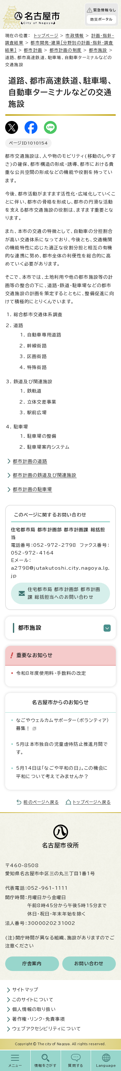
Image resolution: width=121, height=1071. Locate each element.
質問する (75, 1065)
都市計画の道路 (30, 461)
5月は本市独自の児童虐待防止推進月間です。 (62, 748)
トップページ (46, 36)
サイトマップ (25, 989)
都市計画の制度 (66, 50)
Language (106, 1065)
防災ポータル (101, 19)
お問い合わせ (89, 963)
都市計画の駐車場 (32, 489)
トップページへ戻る (92, 802)
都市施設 (98, 50)
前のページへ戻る (41, 802)
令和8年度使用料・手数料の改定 (51, 673)
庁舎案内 (32, 963)
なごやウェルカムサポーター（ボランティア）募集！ (62, 724)
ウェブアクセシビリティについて (46, 1028)
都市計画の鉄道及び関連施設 (45, 475)
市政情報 (75, 36)
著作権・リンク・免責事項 (38, 1019)
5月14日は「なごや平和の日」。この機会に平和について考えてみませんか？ (62, 772)
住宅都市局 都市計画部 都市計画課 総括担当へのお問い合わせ (64, 593)
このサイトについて (33, 999)
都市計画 (33, 50)
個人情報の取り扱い (34, 1009)
